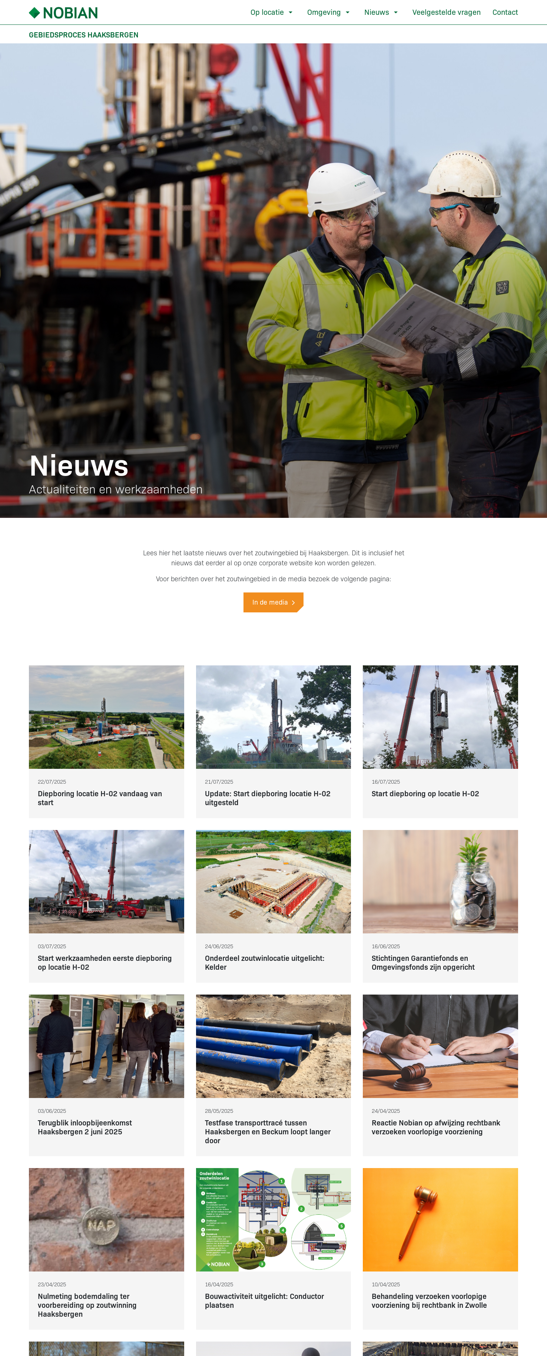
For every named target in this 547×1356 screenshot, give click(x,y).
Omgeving (324, 11)
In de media (273, 601)
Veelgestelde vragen (446, 11)
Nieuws (376, 11)
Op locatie (267, 11)
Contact (505, 11)
